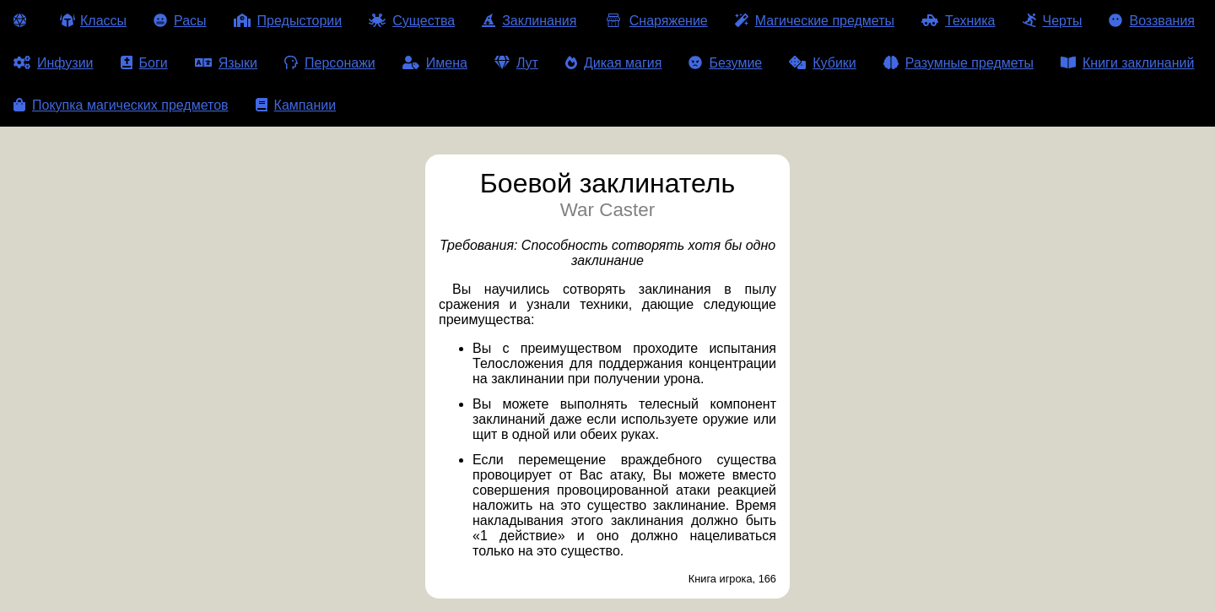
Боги (144, 63)
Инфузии (54, 63)
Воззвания (1152, 21)
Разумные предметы (958, 63)
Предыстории (288, 21)
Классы (93, 21)
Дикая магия (613, 63)
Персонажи (329, 63)
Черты (1053, 21)
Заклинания (529, 21)
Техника (958, 21)
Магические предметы (814, 21)
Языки (226, 63)
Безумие (725, 63)
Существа (412, 21)
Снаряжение (655, 21)
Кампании (296, 105)
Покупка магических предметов (121, 105)
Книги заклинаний (1127, 63)
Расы (180, 21)
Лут (516, 63)
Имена (434, 63)
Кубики (822, 63)
